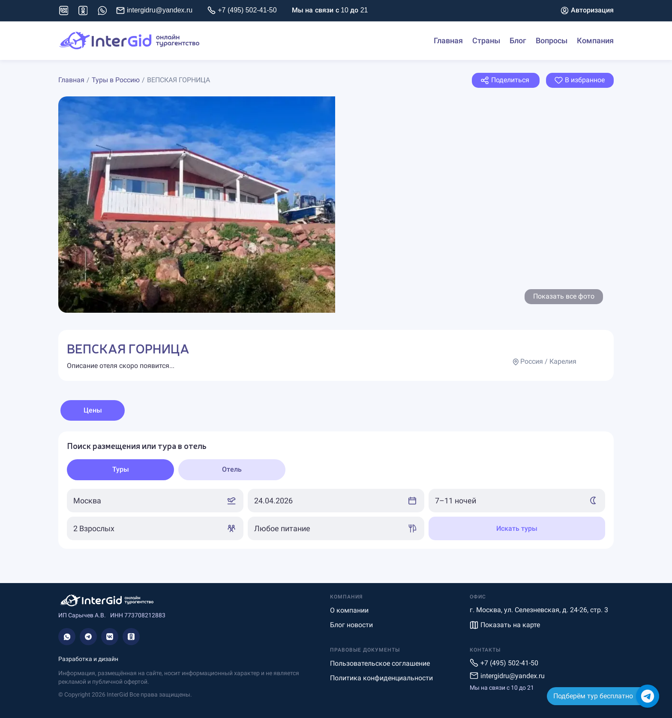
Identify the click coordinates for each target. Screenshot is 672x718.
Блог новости (351, 625)
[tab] (120, 469)
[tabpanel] (336, 490)
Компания (595, 40)
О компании (349, 610)
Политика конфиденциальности (381, 678)
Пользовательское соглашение (380, 663)
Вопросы (551, 40)
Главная (448, 40)
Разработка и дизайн (88, 658)
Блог (518, 40)
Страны (486, 40)
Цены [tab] (93, 410)
